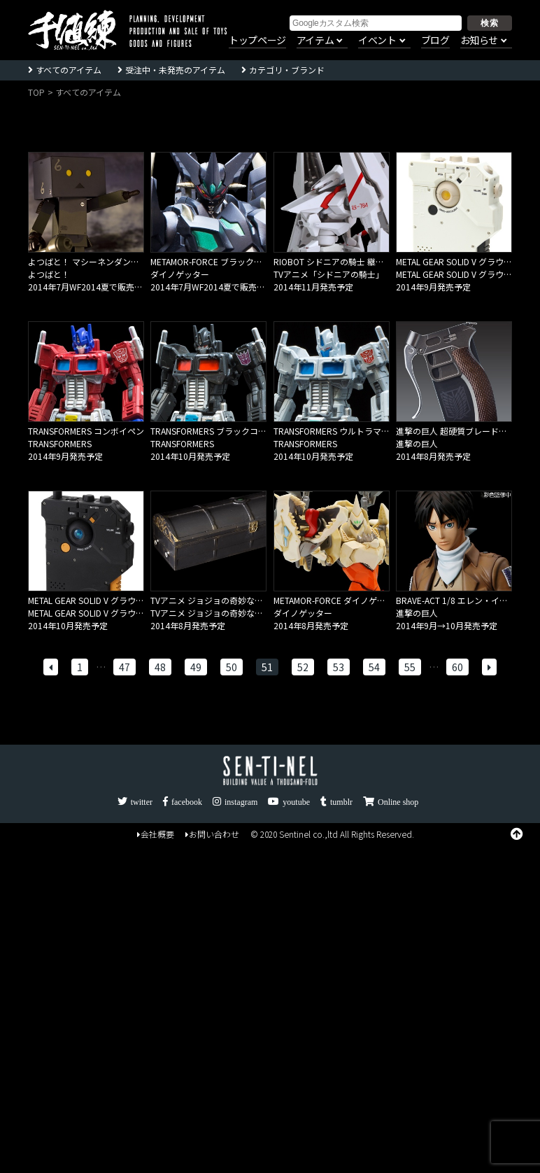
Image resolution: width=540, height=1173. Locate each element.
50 (231, 667)
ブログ (435, 40)
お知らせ (479, 40)
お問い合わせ (212, 834)
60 (457, 667)
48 (160, 667)
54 (374, 667)
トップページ (257, 40)
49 (195, 667)
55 (409, 667)
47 (124, 667)
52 (302, 667)
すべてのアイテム (68, 70)
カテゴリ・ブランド (287, 70)
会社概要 (155, 834)
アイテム (315, 40)
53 (338, 667)
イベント (377, 40)
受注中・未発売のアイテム (175, 70)
